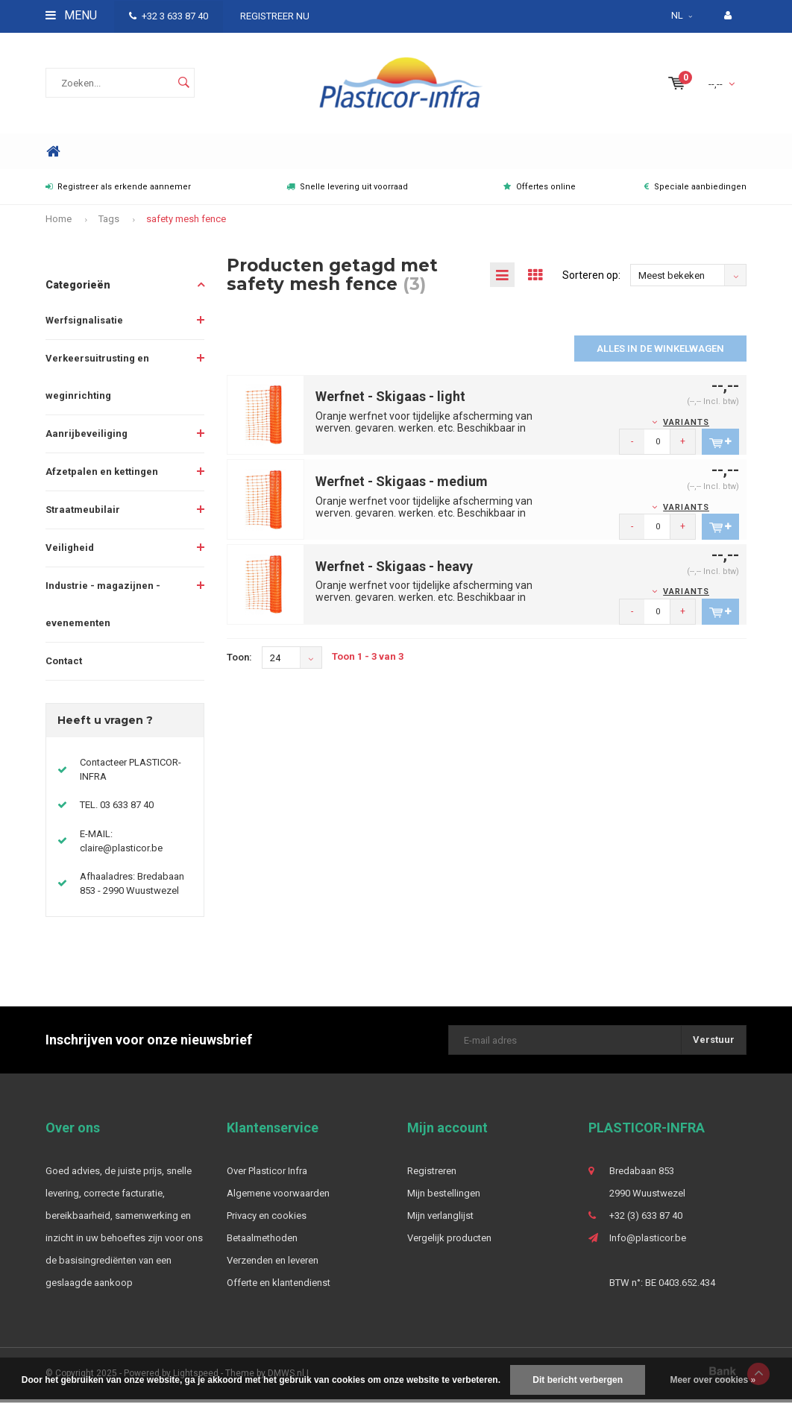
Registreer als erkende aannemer (118, 191)
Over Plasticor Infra (267, 1174)
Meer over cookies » (712, 1380)
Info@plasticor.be (647, 1241)
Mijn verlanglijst (440, 1219)
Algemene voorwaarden (278, 1196)
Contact (63, 664)
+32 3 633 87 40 (168, 16)
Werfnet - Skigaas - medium (401, 485)
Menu (71, 15)
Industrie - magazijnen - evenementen (102, 608)
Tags (108, 223)
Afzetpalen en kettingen (101, 475)
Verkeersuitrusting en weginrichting (97, 380)
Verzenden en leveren (272, 1264)
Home (53, 155)
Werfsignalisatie (84, 324)
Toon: (239, 660)
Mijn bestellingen (443, 1196)
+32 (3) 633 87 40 (645, 1219)
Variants (686, 426)
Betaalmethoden (262, 1241)
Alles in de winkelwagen (660, 352)
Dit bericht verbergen (577, 1380)
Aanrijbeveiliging (86, 437)
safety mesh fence (186, 223)
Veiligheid (69, 551)
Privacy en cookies (267, 1219)
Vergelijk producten (449, 1241)
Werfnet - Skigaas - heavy (394, 570)
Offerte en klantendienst (278, 1286)
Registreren (431, 1174)
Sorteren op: (591, 279)
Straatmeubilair (82, 513)
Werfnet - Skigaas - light (390, 400)
